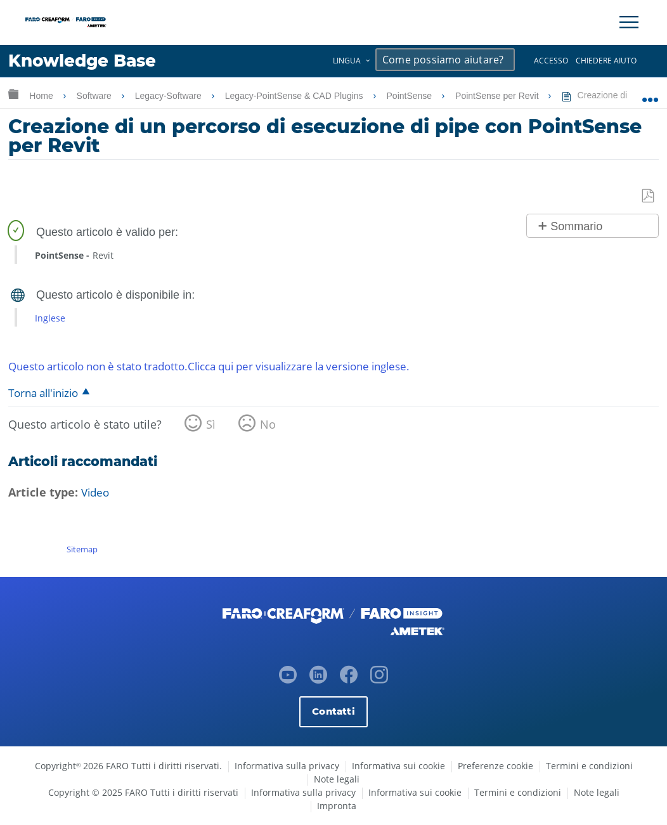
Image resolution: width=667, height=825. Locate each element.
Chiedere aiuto (606, 60)
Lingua (347, 60)
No (268, 424)
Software (95, 96)
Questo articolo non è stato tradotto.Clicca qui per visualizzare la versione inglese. (227, 366)
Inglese (50, 318)
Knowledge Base (85, 61)
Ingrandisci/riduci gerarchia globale (13, 93)
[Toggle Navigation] (629, 22)
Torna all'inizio (43, 393)
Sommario (576, 226)
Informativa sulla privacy (287, 766)
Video (96, 493)
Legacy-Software (169, 96)
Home (42, 96)
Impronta (336, 806)
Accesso (551, 60)
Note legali (336, 779)
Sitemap (82, 549)
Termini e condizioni (589, 766)
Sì (211, 424)
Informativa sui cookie (398, 766)
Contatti (333, 711)
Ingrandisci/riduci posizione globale (650, 93)
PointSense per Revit (498, 96)
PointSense (411, 96)
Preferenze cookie (495, 766)
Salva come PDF (648, 196)
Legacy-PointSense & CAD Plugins (295, 96)
